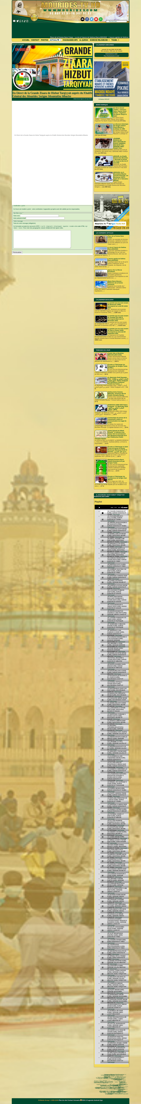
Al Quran (83, 40)
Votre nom (16, 216)
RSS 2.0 (84, 1100)
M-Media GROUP (104, 99)
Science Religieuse (99, 40)
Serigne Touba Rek (102, 1087)
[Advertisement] (70, 29)
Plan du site (63, 1100)
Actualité (55, 40)
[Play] (99, 507)
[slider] (115, 507)
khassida (98, 1087)
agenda (90, 1100)
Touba (115, 40)
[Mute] (122, 507)
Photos (44, 40)
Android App (98, 1100)
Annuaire (76, 1100)
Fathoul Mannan (116, 1075)
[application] (111, 507)
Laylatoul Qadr (116, 1087)
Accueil (25, 40)
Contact (35, 40)
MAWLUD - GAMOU (101, 1079)
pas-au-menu (113, 1079)
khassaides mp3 (70, 40)
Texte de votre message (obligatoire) (24, 223)
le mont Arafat (108, 1088)
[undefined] (102, 513)
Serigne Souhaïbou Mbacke (116, 1084)
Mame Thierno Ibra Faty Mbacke (108, 1091)
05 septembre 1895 (118, 1092)
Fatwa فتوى (108, 1075)
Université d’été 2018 (106, 1086)
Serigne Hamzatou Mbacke (112, 1094)
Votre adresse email (19, 218)
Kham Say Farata (106, 1083)
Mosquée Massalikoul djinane (110, 1090)
